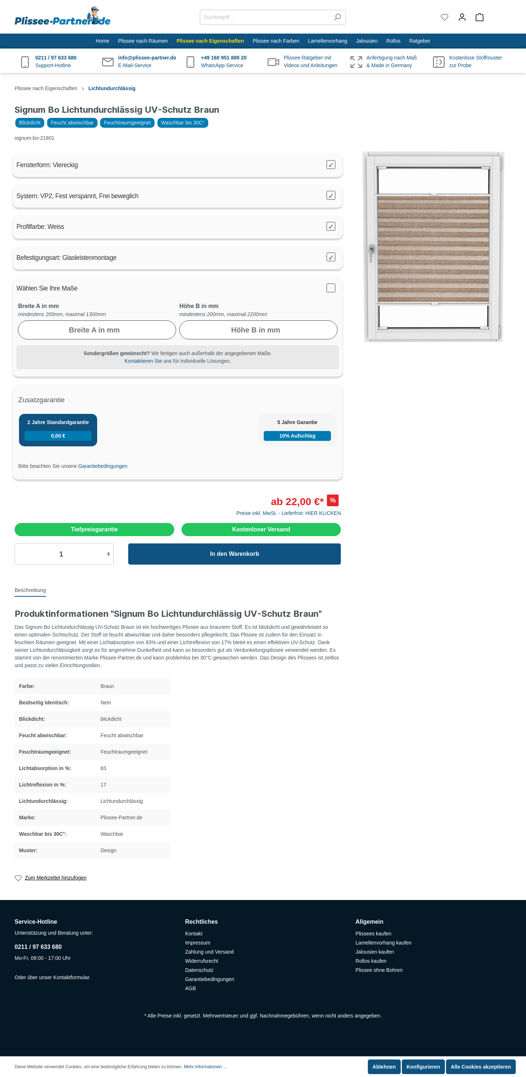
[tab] (30, 590)
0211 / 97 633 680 (38, 947)
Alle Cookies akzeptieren (481, 1067)
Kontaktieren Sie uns (148, 361)
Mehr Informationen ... (205, 1066)
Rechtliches (201, 922)
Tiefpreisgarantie (94, 529)
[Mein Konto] (462, 17)
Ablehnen (384, 1067)
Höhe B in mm (199, 306)
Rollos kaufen (370, 961)
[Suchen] (337, 17)
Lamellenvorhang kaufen (383, 943)
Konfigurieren (423, 1067)
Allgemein (369, 922)
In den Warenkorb (234, 554)
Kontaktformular (71, 977)
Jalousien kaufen (374, 952)
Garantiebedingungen (102, 466)
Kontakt (193, 933)
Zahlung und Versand (209, 952)
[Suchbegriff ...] (264, 17)
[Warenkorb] (491, 17)
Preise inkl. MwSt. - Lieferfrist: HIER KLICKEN (288, 513)
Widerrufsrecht (201, 961)
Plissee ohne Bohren (379, 970)
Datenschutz (199, 970)
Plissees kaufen (373, 933)
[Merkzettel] (444, 17)
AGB (190, 988)
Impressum (197, 943)
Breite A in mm (38, 306)
